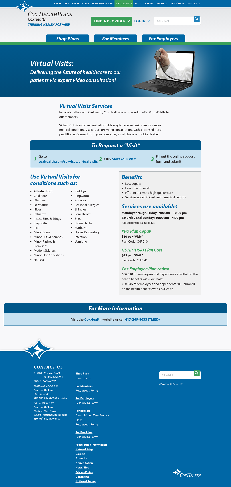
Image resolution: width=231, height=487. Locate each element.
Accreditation (84, 463)
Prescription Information (91, 444)
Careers (148, 3)
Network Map (84, 449)
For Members (115, 39)
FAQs (138, 3)
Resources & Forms (87, 390)
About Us (162, 3)
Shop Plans (67, 39)
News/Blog (177, 3)
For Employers (163, 39)
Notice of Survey (86, 481)
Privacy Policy (84, 472)
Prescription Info (102, 3)
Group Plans (83, 378)
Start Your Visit (124, 159)
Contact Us (193, 3)
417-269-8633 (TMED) (142, 319)
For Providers (80, 3)
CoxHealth (93, 319)
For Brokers (61, 3)
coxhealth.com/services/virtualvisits (68, 161)
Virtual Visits (124, 3)
